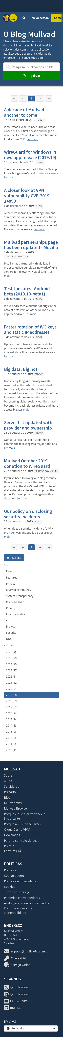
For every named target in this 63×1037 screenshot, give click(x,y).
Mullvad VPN (13, 803)
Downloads (12, 835)
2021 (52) (11, 683)
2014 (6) (11, 725)
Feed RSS (14, 557)
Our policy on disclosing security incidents (28, 514)
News (40, 120)
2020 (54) (11, 689)
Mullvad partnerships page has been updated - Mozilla (31, 245)
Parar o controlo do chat (21, 840)
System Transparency (19, 596)
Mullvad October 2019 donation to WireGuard (27, 463)
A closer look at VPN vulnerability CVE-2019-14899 (27, 195)
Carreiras (12, 851)
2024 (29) (11, 664)
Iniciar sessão (40, 18)
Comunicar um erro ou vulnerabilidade (20, 910)
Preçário (10, 792)
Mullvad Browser (16, 808)
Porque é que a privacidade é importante (24, 816)
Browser (11, 626)
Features (11, 577)
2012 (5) (11, 738)
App (8, 620)
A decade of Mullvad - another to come (25, 112)
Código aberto (14, 876)
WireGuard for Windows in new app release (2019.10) (30, 154)
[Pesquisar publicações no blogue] (31, 66)
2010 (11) (11, 750)
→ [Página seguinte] (40, 98)
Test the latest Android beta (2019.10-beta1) (27, 291)
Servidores (11, 786)
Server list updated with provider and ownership (28, 425)
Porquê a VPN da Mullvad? (22, 824)
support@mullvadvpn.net (25, 951)
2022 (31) (11, 676)
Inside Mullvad (15, 602)
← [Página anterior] (23, 98)
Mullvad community (17, 256)
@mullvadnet (16, 987)
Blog (7, 797)
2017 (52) (11, 707)
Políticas (10, 870)
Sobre (8, 775)
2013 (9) (11, 732)
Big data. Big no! (20, 369)
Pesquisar (31, 75)
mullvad (13, 1007)
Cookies (9, 887)
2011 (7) (11, 744)
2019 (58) (11, 695)
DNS (9, 639)
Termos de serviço (17, 892)
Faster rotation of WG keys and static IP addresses (30, 329)
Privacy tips (13, 608)
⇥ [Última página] (49, 98)
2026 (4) (11, 652)
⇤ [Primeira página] (14, 98)
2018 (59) (11, 701)
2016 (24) (11, 713)
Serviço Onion (17, 964)
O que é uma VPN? (17, 829)
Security (11, 633)
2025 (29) (11, 658)
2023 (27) (11, 670)
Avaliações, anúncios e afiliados (26, 903)
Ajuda (8, 781)
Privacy (39, 374)
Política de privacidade (20, 881)
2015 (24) (11, 719)
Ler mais (32, 139)
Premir (9, 846)
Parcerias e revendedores (22, 898)
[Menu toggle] (13, 18)
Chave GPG (15, 958)
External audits (15, 614)
